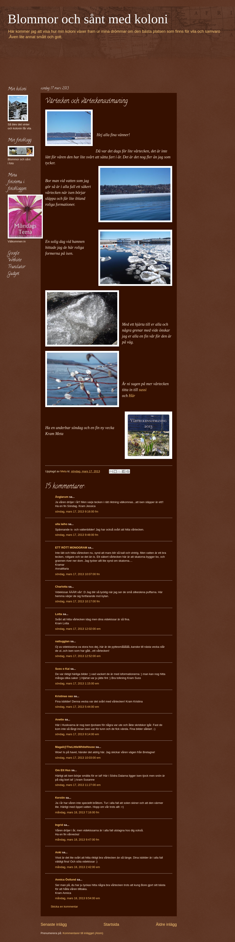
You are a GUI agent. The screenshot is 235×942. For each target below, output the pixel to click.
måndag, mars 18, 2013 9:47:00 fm (77, 839)
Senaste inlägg (54, 924)
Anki (58, 852)
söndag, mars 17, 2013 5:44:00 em (77, 706)
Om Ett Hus (62, 770)
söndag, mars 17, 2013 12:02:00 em (78, 628)
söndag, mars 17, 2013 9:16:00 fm (76, 511)
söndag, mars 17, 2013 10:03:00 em (78, 757)
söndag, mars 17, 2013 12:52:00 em (78, 656)
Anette (59, 719)
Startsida (111, 924)
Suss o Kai (62, 668)
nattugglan (62, 641)
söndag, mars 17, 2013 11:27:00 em (78, 785)
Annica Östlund (65, 879)
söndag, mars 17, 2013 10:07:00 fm (77, 574)
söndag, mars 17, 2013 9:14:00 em (77, 734)
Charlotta (61, 586)
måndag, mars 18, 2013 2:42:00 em (77, 867)
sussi (143, 390)
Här (132, 395)
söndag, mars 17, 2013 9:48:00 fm (76, 534)
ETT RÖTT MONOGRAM (71, 547)
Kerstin (60, 797)
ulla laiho (61, 524)
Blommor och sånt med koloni (88, 19)
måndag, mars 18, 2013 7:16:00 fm (77, 812)
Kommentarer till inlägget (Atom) (83, 933)
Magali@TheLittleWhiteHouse (75, 747)
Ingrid (59, 825)
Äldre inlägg (166, 924)
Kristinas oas (64, 696)
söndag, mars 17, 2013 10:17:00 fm (77, 601)
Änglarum (61, 496)
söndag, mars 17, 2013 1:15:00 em (77, 683)
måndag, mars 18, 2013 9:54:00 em (77, 898)
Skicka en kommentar (64, 906)
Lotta (58, 614)
